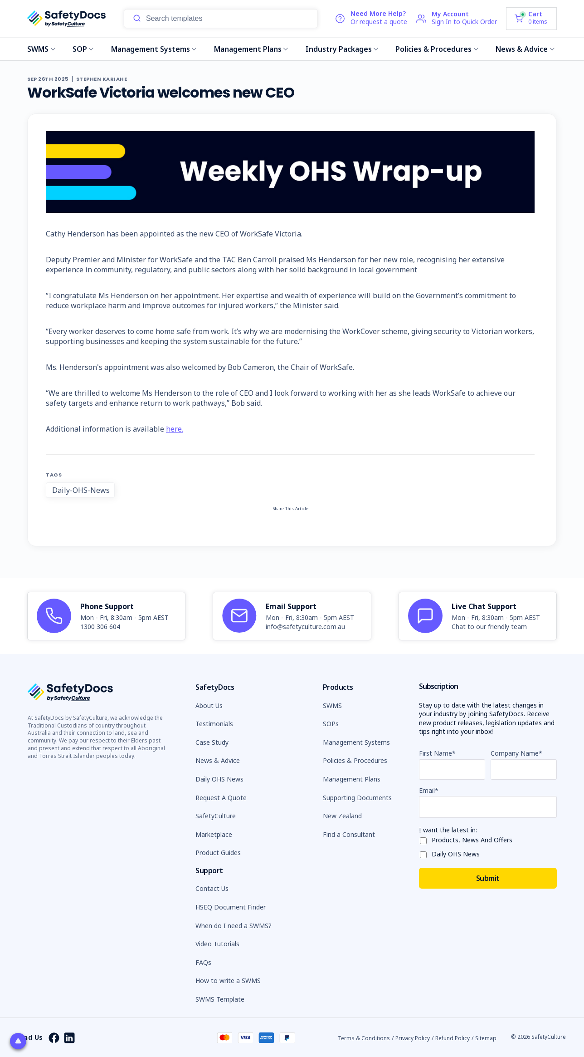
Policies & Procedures (436, 49)
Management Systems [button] (356, 742)
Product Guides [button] (218, 852)
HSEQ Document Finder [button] (230, 907)
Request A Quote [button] (221, 797)
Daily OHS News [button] (219, 779)
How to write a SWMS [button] (228, 980)
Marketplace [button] (213, 834)
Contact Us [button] (212, 888)
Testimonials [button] (214, 723)
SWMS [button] (332, 705)
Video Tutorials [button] (217, 943)
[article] (106, 616)
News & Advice (525, 49)
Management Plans (251, 49)
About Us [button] (209, 705)
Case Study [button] (212, 742)
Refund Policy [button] (452, 1038)
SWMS (41, 49)
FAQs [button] (203, 962)
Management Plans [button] (351, 779)
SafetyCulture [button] (215, 815)
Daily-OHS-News (81, 490)
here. (174, 429)
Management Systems (154, 49)
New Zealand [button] (342, 815)
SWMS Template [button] (219, 999)
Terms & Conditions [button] (364, 1038)
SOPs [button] (331, 723)
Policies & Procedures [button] (355, 760)
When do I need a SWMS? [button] (233, 925)
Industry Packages (342, 49)
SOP (83, 49)
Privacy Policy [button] (412, 1038)
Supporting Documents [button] (357, 797)
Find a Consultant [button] (349, 834)
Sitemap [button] (485, 1038)
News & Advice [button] (217, 760)
